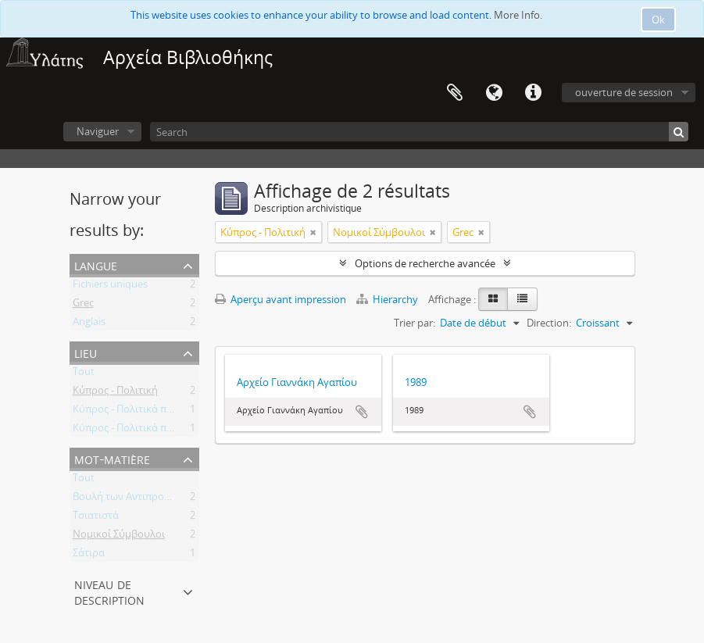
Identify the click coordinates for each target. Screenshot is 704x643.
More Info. (518, 15)
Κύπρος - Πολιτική (115, 393)
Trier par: (414, 323)
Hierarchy (388, 299)
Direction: (549, 323)
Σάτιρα (89, 555)
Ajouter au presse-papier (362, 412)
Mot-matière (112, 458)
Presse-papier (454, 93)
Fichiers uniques (110, 287)
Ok (658, 20)
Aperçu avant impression (280, 299)
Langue (493, 93)
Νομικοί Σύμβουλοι (119, 537)
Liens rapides (532, 93)
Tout (84, 374)
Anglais (89, 324)
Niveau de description (109, 591)
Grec (83, 305)
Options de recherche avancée (425, 263)
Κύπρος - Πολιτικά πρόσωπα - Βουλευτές (168, 412)
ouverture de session (624, 92)
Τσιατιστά (96, 518)
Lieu (85, 352)
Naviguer (98, 131)
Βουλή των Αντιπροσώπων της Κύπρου (164, 499)
